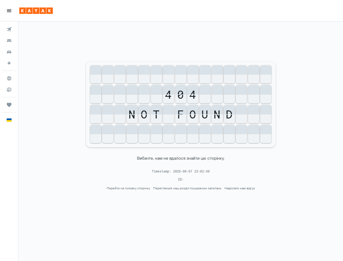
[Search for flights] (9, 29)
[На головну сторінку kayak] (36, 10)
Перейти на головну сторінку (128, 188)
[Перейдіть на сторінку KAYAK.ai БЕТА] (9, 63)
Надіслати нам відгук (240, 188)
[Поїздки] (9, 104)
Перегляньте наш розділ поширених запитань (187, 188)
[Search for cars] (9, 52)
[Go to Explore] (9, 78)
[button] (9, 11)
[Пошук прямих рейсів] (9, 89)
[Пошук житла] (9, 40)
